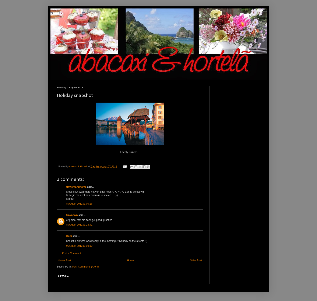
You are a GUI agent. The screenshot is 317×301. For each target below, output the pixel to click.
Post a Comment (71, 253)
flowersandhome (76, 186)
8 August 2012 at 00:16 (79, 203)
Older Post (196, 260)
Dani (69, 236)
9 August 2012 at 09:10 (79, 245)
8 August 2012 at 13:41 (79, 224)
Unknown (72, 215)
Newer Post (64, 260)
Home (130, 260)
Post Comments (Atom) (85, 266)
